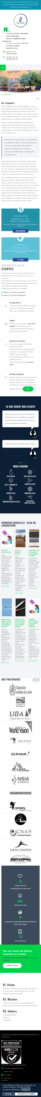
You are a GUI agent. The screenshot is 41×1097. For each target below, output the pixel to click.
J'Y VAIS (20, 260)
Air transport (6, 94)
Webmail (12, 1065)
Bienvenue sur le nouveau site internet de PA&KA (34, 553)
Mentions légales (21, 1065)
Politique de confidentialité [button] (12, 1089)
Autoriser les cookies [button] (26, 1094)
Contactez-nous (12, 965)
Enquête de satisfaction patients (13, 292)
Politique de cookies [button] (24, 1087)
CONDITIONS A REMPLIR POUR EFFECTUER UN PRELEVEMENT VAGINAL (20, 623)
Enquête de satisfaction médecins (13, 295)
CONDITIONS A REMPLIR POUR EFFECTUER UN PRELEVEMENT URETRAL (6, 623)
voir (28, 389)
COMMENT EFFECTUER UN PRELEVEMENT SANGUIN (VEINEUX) (33, 623)
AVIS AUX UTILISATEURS (6, 551)
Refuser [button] (8, 1094)
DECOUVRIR (20, 231)
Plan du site (5, 1065)
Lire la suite (5, 586)
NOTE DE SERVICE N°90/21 (18, 552)
